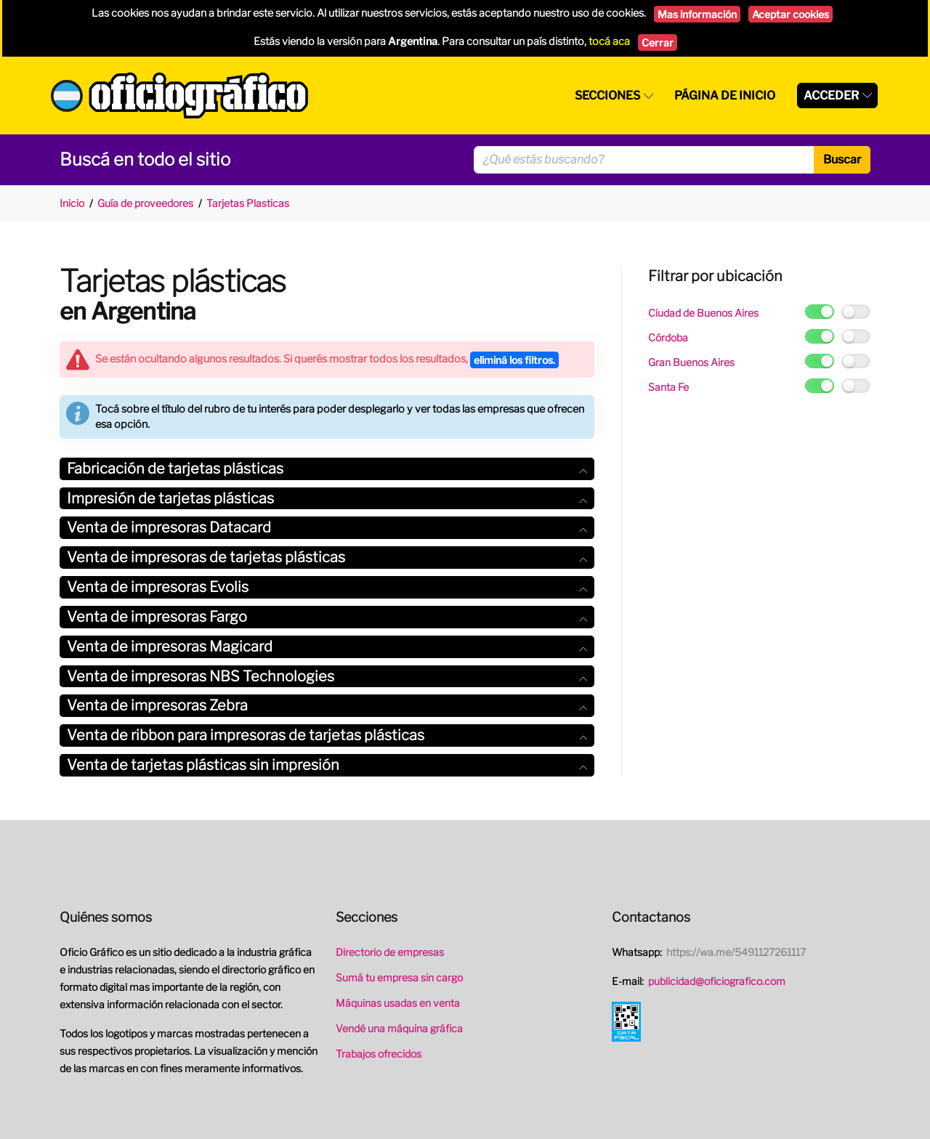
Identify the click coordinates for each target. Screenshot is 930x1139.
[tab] (327, 469)
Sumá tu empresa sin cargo (399, 977)
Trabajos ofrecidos (378, 1053)
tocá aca (609, 41)
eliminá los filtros (514, 360)
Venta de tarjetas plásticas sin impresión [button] (327, 765)
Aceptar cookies (790, 14)
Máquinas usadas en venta (398, 1003)
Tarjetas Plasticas (247, 203)
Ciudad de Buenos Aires (703, 313)
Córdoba (668, 337)
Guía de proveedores (145, 203)
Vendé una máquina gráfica (399, 1028)
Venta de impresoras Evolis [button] (327, 587)
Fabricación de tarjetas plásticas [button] (327, 468)
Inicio (72, 203)
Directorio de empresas (390, 952)
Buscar (842, 159)
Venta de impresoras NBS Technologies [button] (327, 676)
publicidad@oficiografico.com (716, 981)
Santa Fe (668, 387)
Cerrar (658, 42)
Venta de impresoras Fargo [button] (327, 616)
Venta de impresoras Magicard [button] (327, 646)
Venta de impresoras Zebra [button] (327, 705)
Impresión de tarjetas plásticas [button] (327, 498)
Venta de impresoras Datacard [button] (327, 527)
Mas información (697, 14)
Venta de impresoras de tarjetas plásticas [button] (327, 557)
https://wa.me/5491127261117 (736, 952)
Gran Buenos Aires (691, 362)
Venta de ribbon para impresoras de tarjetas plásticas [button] (327, 735)
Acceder (831, 95)
